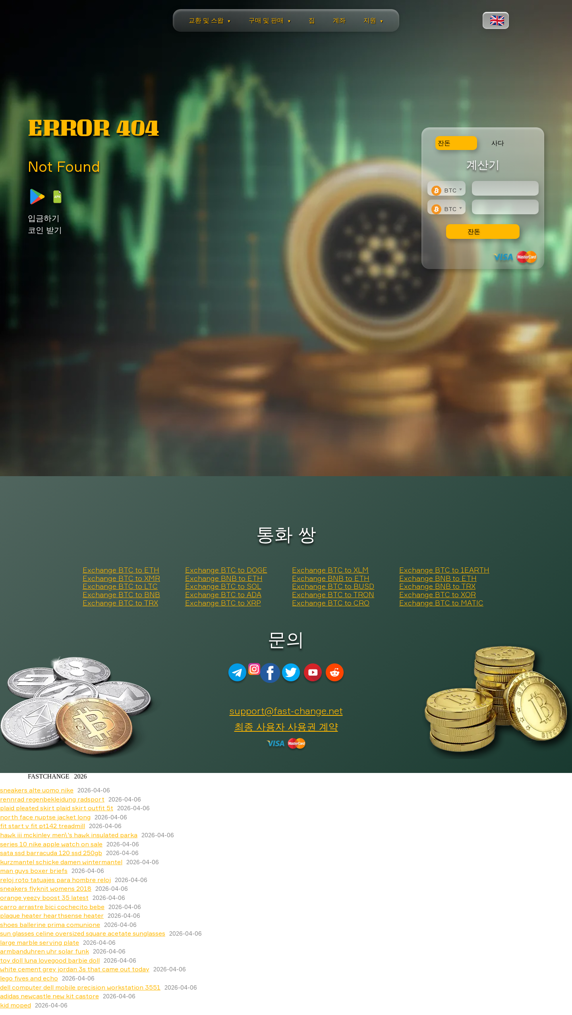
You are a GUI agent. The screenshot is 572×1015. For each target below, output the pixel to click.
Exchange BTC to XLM (330, 570)
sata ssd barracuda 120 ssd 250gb (51, 853)
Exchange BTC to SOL (223, 586)
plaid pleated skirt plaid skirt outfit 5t (56, 808)
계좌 (339, 20)
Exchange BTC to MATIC (441, 603)
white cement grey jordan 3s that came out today (74, 969)
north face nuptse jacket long (45, 817)
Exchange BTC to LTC (120, 586)
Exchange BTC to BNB (121, 595)
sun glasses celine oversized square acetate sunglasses (82, 933)
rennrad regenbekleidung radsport (52, 799)
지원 (373, 20)
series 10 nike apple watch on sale (51, 844)
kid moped (15, 1005)
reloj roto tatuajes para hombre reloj (55, 880)
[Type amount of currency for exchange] (505, 188)
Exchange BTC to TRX (120, 603)
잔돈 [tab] (444, 143)
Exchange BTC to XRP (223, 603)
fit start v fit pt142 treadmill (42, 826)
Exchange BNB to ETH (224, 578)
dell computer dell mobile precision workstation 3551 (80, 987)
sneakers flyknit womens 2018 (45, 888)
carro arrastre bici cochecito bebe (52, 907)
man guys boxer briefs (34, 871)
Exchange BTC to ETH (121, 570)
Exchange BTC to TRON (333, 595)
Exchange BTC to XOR (437, 595)
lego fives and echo (29, 978)
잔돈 (474, 231)
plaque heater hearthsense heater (52, 915)
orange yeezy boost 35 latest (44, 898)
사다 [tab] (497, 143)
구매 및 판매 (270, 20)
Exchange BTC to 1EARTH (444, 570)
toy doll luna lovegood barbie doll (50, 960)
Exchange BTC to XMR (121, 578)
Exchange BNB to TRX (437, 586)
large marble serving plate (39, 942)
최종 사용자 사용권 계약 (286, 726)
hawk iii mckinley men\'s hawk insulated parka (68, 835)
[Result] (505, 207)
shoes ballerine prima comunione (50, 924)
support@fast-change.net (286, 710)
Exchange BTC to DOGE (226, 570)
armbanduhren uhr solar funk (44, 951)
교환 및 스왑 (210, 20)
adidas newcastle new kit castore (49, 996)
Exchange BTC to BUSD (333, 586)
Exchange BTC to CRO (330, 603)
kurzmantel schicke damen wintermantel (61, 862)
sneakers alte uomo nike (36, 790)
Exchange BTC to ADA (223, 595)
